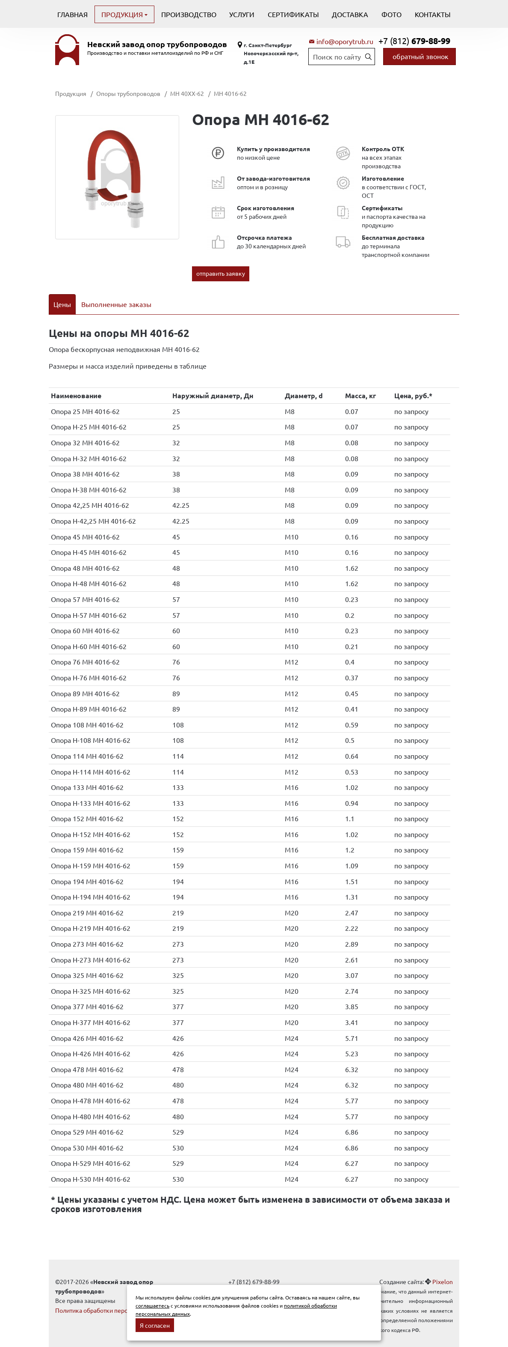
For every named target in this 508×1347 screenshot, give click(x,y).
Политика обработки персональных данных (116, 1299)
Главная (72, 14)
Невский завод (157, 44)
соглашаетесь (152, 1305)
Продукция (123, 14)
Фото (391, 14)
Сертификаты (293, 14)
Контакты (433, 14)
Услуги (241, 14)
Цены (62, 304)
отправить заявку (220, 273)
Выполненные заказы (116, 304)
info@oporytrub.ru (344, 41)
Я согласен (155, 1325)
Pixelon (442, 1270)
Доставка (350, 14)
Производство (188, 14)
